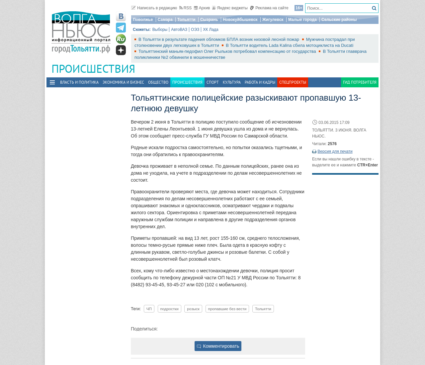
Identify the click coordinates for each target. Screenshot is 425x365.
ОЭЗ (195, 29)
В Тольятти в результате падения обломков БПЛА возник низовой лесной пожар (219, 39)
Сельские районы (339, 19)
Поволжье (143, 19)
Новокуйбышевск (240, 19)
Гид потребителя (360, 82)
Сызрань (209, 19)
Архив (202, 8)
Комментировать (218, 346)
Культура (232, 82)
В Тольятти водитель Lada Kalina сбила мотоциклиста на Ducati (289, 45)
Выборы (159, 29)
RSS (185, 8)
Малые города (302, 19)
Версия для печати (334, 151)
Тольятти (186, 19)
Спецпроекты (292, 82)
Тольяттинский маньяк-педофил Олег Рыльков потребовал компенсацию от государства (227, 51)
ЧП (149, 309)
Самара (165, 19)
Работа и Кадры (260, 82)
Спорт (213, 82)
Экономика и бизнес (123, 82)
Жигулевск (273, 19)
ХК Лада (210, 29)
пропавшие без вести (227, 309)
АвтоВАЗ (179, 29)
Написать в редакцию (154, 8)
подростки (169, 309)
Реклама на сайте (269, 8)
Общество (158, 82)
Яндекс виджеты (230, 8)
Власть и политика (79, 82)
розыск (193, 309)
